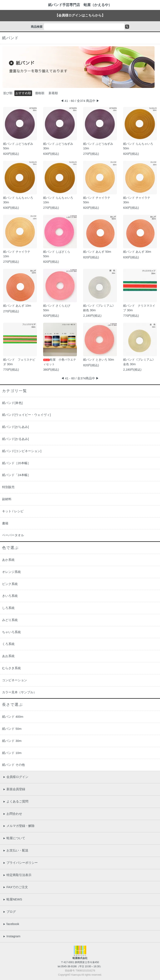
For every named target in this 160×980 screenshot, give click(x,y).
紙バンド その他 (13, 764)
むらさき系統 (11, 668)
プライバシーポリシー (20, 862)
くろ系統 (8, 644)
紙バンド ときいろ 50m (98, 359)
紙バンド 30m (11, 740)
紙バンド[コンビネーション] (21, 451)
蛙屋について (14, 838)
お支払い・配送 (15, 850)
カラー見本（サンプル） (19, 692)
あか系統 (8, 559)
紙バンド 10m (11, 753)
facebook (11, 924)
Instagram (11, 936)
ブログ (9, 911)
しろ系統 (8, 608)
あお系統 (8, 656)
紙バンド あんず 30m (137, 251)
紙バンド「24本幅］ (16, 475)
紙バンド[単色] (12, 403)
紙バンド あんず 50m (97, 251)
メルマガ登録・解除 (19, 826)
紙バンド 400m (12, 716)
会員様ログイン (15, 777)
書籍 (5, 523)
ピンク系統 (10, 584)
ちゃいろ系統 (11, 632)
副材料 (6, 499)
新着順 (53, 93)
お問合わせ (12, 813)
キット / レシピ (13, 511)
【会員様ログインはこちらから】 (80, 15)
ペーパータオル (13, 535)
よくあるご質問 (15, 801)
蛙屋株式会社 (80, 958)
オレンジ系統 (11, 572)
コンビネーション (14, 680)
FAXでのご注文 (15, 887)
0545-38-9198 (69, 966)
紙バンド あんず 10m (17, 305)
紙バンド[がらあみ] (15, 427)
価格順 (39, 93)
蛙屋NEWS (12, 899)
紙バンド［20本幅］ (16, 463)
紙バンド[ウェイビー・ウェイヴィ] (26, 414)
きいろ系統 (10, 596)
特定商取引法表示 (17, 875)
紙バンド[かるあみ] (15, 439)
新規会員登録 (14, 789)
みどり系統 (10, 620)
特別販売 (8, 487)
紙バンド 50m (11, 728)
